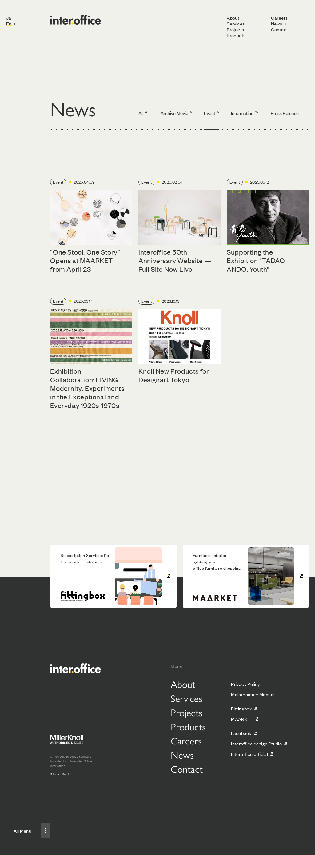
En (9, 23)
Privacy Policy (245, 684)
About (233, 18)
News (276, 23)
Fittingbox (241, 708)
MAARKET (242, 719)
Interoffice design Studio (256, 743)
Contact (279, 29)
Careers (279, 18)
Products (236, 35)
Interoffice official (249, 754)
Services (236, 23)
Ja (8, 18)
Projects (235, 29)
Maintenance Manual (252, 694)
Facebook (241, 733)
